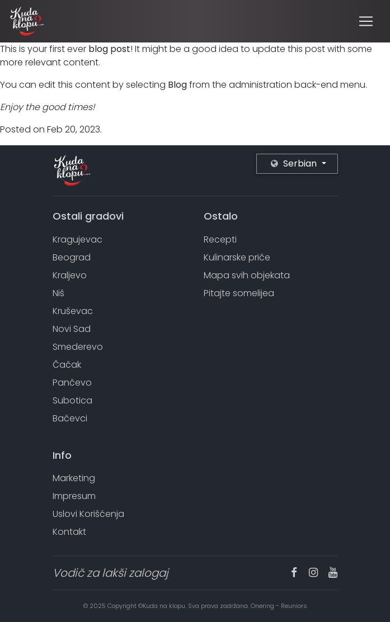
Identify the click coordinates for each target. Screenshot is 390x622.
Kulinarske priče (237, 257)
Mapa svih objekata (247, 275)
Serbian (295, 163)
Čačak (67, 364)
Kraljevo (70, 275)
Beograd (72, 257)
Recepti (220, 239)
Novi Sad (72, 328)
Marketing (74, 478)
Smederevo (78, 346)
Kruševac (73, 311)
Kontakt (69, 531)
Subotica (72, 400)
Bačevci (70, 418)
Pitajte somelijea (239, 293)
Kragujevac (77, 239)
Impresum (74, 496)
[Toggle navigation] (366, 21)
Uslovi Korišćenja (88, 513)
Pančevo (72, 382)
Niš (58, 293)
